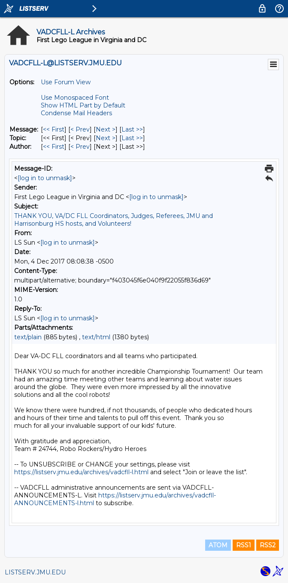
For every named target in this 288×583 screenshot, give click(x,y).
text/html (96, 337)
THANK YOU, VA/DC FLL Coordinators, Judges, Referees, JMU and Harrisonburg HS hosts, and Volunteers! (113, 219)
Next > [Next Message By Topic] (105, 138)
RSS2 (268, 545)
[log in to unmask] (45, 178)
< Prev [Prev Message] (80, 129)
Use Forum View (66, 82)
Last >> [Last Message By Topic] (132, 138)
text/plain (28, 337)
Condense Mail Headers (76, 113)
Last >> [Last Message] (132, 129)
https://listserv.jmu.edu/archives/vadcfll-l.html (81, 472)
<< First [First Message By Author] (53, 146)
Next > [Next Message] (105, 129)
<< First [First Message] (53, 129)
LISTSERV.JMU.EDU (35, 572)
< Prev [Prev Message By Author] (80, 146)
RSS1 (243, 545)
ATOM (218, 545)
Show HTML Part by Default (83, 105)
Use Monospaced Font (75, 97)
